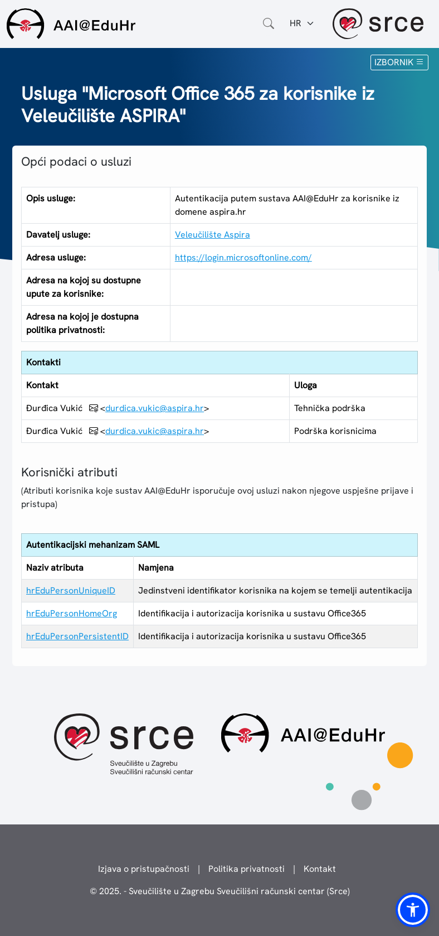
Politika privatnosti (246, 869)
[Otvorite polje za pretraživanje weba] (268, 23)
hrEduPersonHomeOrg (71, 613)
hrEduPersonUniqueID (70, 590)
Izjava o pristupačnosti (143, 869)
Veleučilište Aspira (212, 234)
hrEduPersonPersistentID (77, 636)
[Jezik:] (302, 23)
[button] (413, 910)
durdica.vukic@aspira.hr (154, 408)
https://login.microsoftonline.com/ (243, 257)
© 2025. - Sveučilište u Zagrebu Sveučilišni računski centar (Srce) (220, 891)
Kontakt (320, 869)
